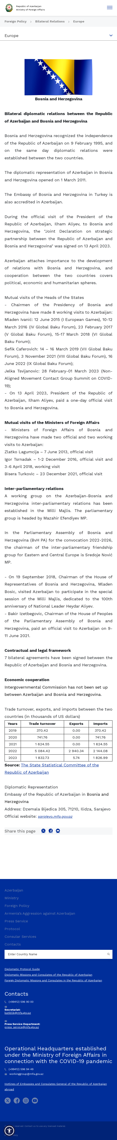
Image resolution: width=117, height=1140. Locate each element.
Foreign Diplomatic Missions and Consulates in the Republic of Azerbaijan (53, 980)
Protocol (12, 929)
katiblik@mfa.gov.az (18, 1012)
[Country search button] (109, 954)
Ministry (12, 898)
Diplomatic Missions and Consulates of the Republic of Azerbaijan (48, 974)
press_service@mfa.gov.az (22, 1027)
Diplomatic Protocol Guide (22, 969)
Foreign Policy (16, 21)
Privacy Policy (11, 1135)
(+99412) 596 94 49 (19, 1069)
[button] (9, 1130)
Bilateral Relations (50, 21)
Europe (78, 21)
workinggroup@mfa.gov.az (24, 1074)
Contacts (13, 944)
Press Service (16, 921)
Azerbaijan (14, 890)
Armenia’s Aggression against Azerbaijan (40, 913)
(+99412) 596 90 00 (19, 1001)
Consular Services (20, 936)
